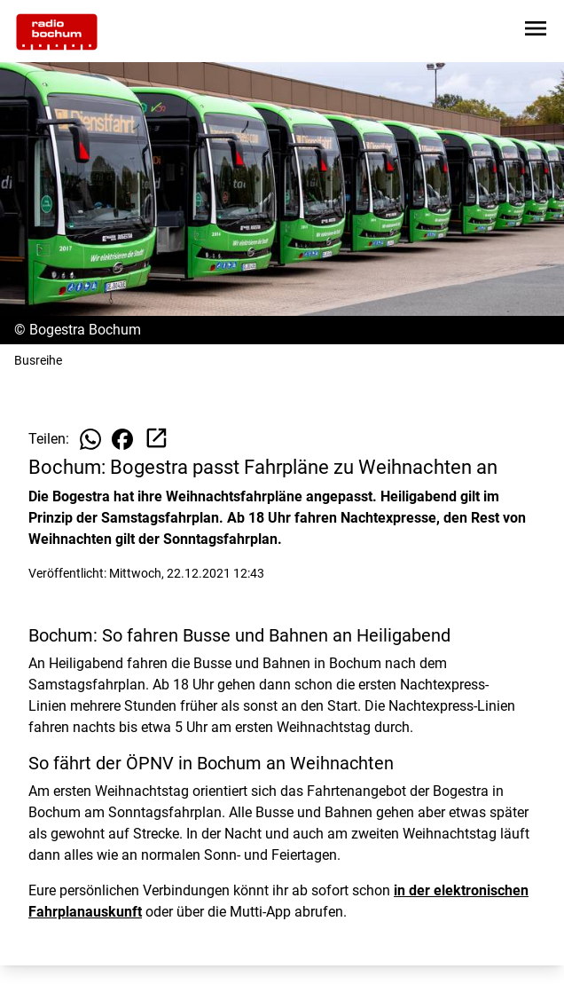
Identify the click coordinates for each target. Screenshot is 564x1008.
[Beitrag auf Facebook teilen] (122, 439)
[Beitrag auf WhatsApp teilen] (90, 439)
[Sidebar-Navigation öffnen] (535, 31)
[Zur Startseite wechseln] (56, 32)
